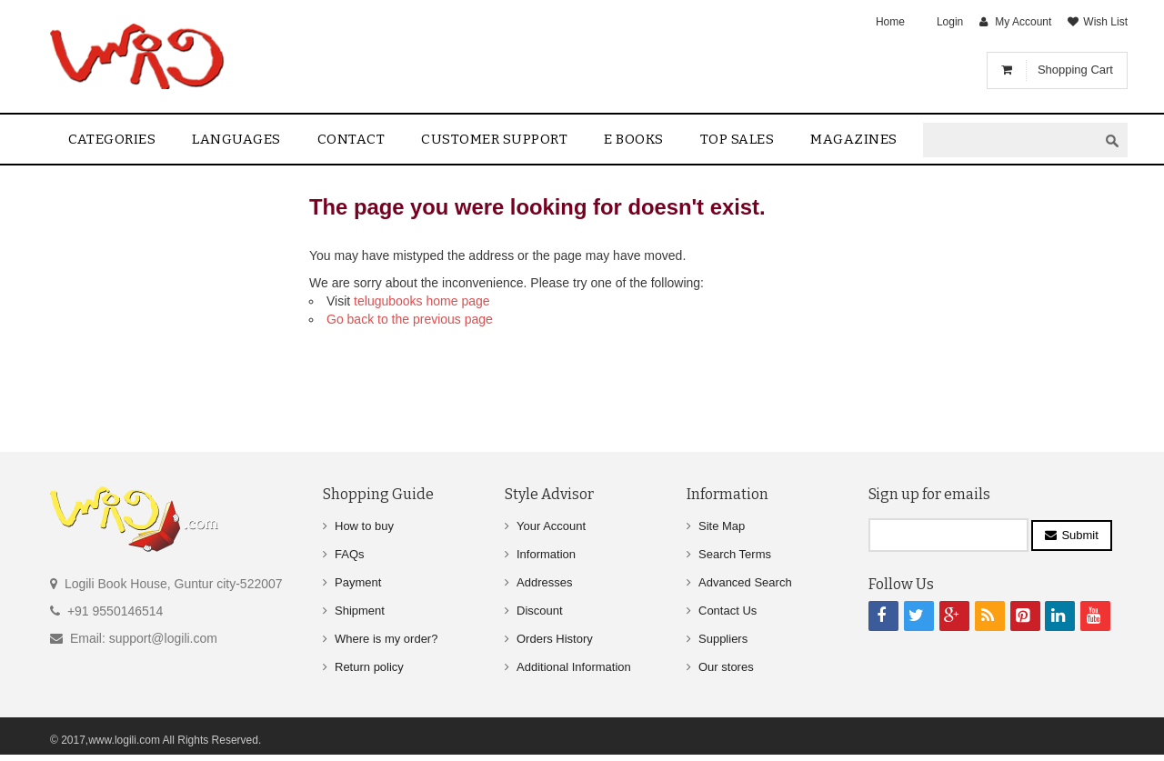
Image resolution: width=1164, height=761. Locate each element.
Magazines (854, 139)
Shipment (360, 610)
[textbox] (1010, 140)
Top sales (737, 139)
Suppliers (723, 639)
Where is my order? (386, 639)
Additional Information (574, 667)
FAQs (350, 554)
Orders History (555, 639)
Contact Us (727, 610)
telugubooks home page (421, 301)
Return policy (369, 667)
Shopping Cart (1075, 69)
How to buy (364, 526)
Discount (540, 610)
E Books (634, 139)
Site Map (721, 526)
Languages (236, 139)
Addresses (544, 582)
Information (546, 554)
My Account (1023, 21)
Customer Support (494, 139)
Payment (358, 582)
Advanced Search (745, 582)
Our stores (726, 667)
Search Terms (734, 554)
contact (351, 139)
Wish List (1105, 21)
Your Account (551, 526)
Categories (112, 139)
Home (890, 21)
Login (950, 21)
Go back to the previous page (409, 319)
